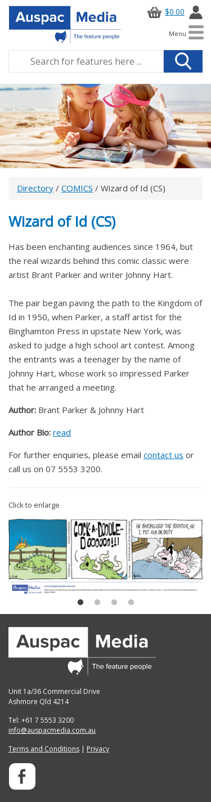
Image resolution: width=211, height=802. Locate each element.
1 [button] (80, 602)
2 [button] (97, 602)
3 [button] (114, 602)
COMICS (77, 188)
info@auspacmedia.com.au (52, 730)
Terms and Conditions (43, 749)
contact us (163, 454)
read (62, 432)
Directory (35, 188)
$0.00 (164, 11)
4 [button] (131, 602)
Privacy (98, 749)
